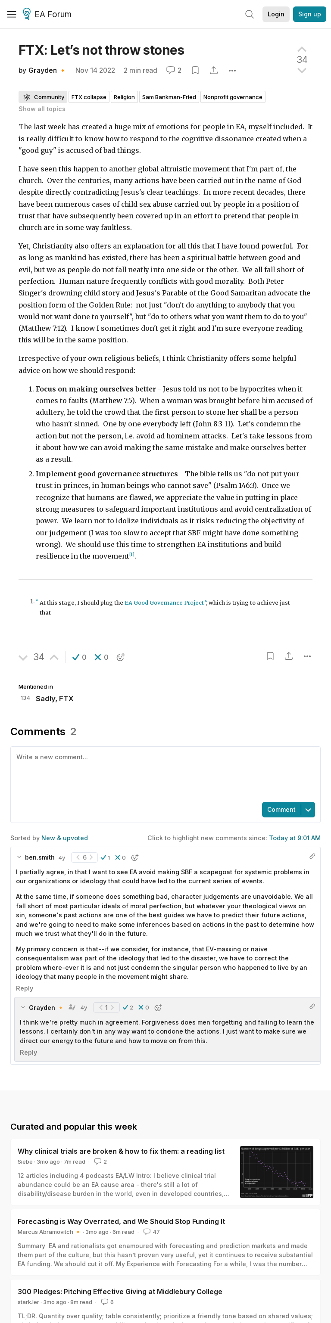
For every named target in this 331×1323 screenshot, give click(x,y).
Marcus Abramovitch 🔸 (49, 1231)
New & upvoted (64, 838)
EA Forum (48, 14)
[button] (79, 657)
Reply (24, 988)
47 (151, 1232)
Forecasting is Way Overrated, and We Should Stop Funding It (121, 1221)
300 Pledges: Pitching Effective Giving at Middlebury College (120, 1291)
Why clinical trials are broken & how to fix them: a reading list (121, 1151)
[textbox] (163, 773)
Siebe (25, 1161)
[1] (131, 554)
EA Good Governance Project (164, 602)
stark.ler (28, 1301)
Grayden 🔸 (47, 70)
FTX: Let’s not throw (101, 50)
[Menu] (11, 14)
